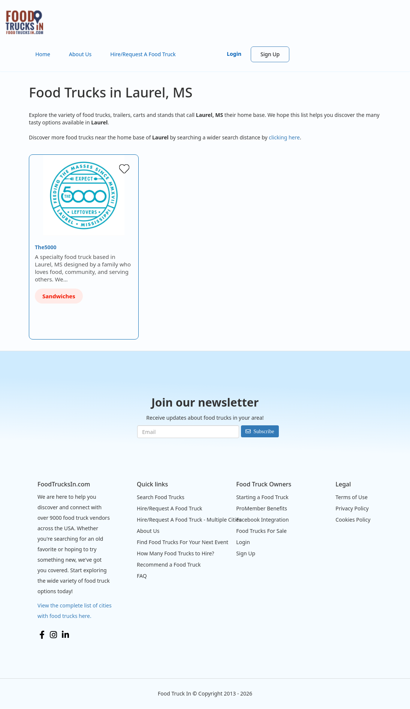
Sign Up (270, 54)
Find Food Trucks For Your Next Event (182, 542)
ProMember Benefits (261, 508)
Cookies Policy (352, 519)
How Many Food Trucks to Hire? (175, 553)
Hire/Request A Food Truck (143, 54)
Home (42, 54)
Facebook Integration (262, 519)
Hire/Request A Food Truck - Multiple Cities (189, 519)
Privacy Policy (351, 508)
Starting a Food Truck (262, 497)
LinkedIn (65, 635)
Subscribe (263, 431)
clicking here (284, 137)
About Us (80, 54)
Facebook (42, 635)
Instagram (53, 635)
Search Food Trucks (160, 497)
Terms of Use (351, 497)
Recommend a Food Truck (169, 564)
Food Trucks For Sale (261, 530)
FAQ (142, 575)
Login (234, 53)
